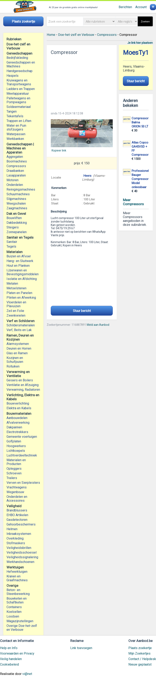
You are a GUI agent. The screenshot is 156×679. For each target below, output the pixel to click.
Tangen (11, 111)
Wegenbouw (15, 492)
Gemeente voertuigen (21, 437)
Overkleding (15, 538)
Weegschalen (16, 203)
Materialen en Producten (16, 462)
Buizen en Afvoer (18, 256)
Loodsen (12, 616)
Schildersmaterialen (20, 325)
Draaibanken (15, 171)
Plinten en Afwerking (21, 297)
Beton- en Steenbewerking (18, 592)
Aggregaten (14, 157)
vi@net (27, 674)
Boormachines (16, 161)
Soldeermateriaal (18, 107)
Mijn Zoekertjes (139, 653)
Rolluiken (13, 366)
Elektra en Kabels (18, 408)
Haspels (12, 76)
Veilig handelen (11, 659)
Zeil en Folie (15, 311)
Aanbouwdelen (16, 418)
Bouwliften (14, 218)
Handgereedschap (19, 71)
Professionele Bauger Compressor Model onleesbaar (141, 179)
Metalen (12, 283)
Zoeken (145, 21)
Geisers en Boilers (19, 380)
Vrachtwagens (16, 487)
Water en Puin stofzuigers (16, 127)
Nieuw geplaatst (140, 664)
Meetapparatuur (17, 93)
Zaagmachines (16, 208)
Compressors (16, 166)
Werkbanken (15, 139)
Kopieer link (59, 150)
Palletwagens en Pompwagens (18, 100)
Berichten (125, 7)
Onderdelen (14, 185)
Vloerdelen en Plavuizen (16, 304)
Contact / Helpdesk (142, 659)
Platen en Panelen (19, 293)
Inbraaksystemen (18, 534)
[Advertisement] (82, 82)
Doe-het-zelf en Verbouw (76, 35)
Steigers (12, 227)
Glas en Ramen (17, 353)
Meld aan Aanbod (98, 324)
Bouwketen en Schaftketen (16, 600)
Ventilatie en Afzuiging (22, 385)
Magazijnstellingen (19, 621)
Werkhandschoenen (20, 562)
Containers (14, 607)
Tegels (11, 246)
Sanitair (11, 242)
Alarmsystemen (17, 344)
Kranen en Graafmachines (17, 578)
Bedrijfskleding (17, 58)
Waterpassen (15, 134)
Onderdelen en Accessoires (16, 498)
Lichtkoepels (15, 451)
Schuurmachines (18, 194)
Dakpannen (14, 427)
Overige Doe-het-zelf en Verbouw (21, 628)
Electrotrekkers (17, 432)
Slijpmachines (16, 199)
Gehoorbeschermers (21, 524)
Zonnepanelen (16, 232)
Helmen (11, 529)
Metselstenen (16, 288)
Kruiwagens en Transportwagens (18, 82)
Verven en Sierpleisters (23, 483)
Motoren (12, 180)
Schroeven (14, 473)
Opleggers (14, 469)
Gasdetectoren (16, 520)
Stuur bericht (82, 311)
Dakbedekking (16, 223)
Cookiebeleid (9, 664)
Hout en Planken (18, 266)
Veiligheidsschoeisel (21, 552)
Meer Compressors (133, 202)
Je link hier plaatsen (140, 42)
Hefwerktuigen (16, 572)
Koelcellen (14, 612)
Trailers (11, 478)
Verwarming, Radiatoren (23, 390)
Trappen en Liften (18, 121)
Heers (87, 176)
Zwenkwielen (15, 315)
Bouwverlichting (17, 403)
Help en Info (8, 648)
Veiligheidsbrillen (18, 548)
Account (141, 7)
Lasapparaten (16, 175)
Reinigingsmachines (20, 189)
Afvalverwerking (17, 423)
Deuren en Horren (18, 348)
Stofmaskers (15, 543)
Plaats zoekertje (140, 648)
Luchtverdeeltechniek (21, 455)
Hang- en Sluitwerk (19, 261)
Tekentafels (14, 116)
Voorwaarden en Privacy (17, 653)
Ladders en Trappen (20, 89)
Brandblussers (16, 510)
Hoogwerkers (16, 446)
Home (51, 35)
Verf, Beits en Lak (19, 330)
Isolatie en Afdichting (21, 279)
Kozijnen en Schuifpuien (14, 360)
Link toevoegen (81, 648)
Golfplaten (13, 441)
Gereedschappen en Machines (20, 64)
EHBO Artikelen (17, 515)
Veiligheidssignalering (22, 557)
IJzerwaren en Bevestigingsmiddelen (22, 272)
